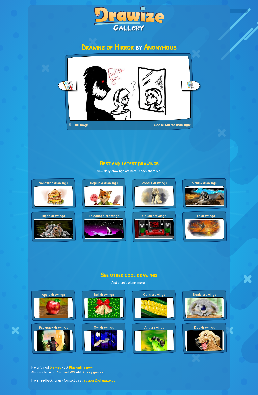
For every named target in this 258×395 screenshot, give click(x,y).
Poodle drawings (154, 183)
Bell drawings (104, 295)
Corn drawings (154, 295)
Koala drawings (204, 295)
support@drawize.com (101, 380)
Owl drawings (104, 327)
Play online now (81, 367)
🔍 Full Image (79, 125)
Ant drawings (154, 327)
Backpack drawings (53, 327)
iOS (72, 372)
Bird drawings (204, 216)
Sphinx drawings (204, 183)
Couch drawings (154, 216)
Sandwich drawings (53, 183)
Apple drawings (53, 295)
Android (63, 372)
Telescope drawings (103, 216)
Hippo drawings (53, 216)
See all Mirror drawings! (172, 125)
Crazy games (93, 372)
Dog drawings (204, 327)
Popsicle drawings (104, 183)
